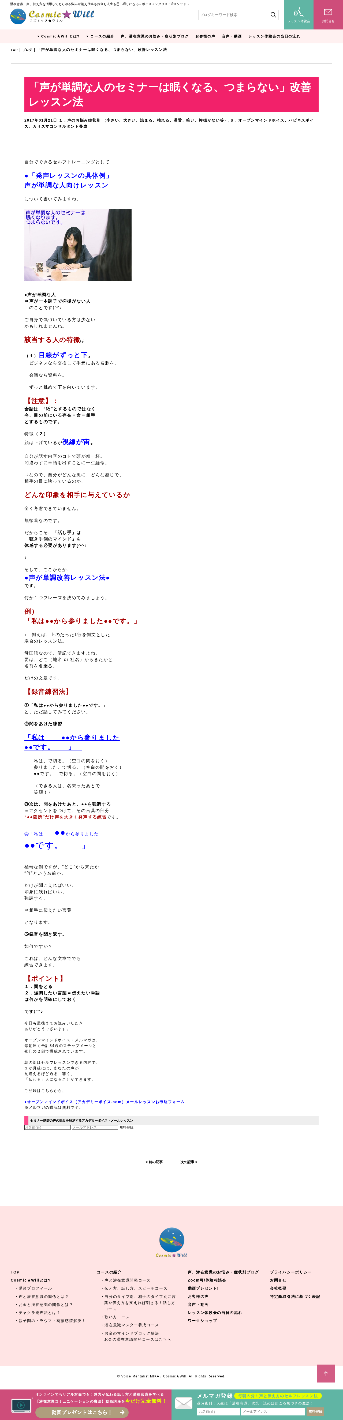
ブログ (30, 49)
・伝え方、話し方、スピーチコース (134, 1289)
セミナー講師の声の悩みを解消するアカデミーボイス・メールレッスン (98, 1120)
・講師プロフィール (33, 1289)
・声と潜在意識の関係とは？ (41, 1297)
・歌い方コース (115, 1317)
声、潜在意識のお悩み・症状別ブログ (155, 36)
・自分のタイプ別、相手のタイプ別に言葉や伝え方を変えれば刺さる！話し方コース (138, 1303)
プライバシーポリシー (291, 1273)
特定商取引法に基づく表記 (295, 1297)
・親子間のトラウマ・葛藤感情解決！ (50, 1321)
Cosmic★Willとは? (60, 36)
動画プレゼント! (203, 1289)
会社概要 (278, 1289)
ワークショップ (202, 1321)
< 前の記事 (154, 1162)
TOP (15, 49)
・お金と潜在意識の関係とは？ (43, 1305)
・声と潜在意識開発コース (125, 1281)
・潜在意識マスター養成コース (129, 1325)
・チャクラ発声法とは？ (37, 1313)
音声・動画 (232, 36)
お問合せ (278, 1281)
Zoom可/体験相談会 (207, 1281)
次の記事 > (189, 1162)
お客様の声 (205, 36)
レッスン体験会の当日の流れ (274, 36)
